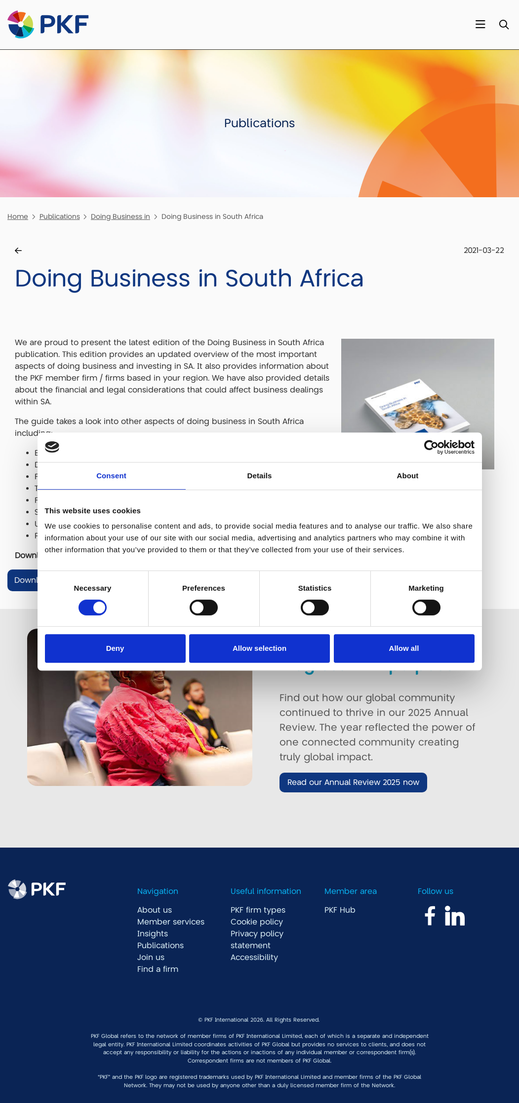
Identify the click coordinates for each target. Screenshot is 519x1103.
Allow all (404, 648)
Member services (170, 922)
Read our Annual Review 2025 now (353, 782)
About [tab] (408, 475)
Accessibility (254, 957)
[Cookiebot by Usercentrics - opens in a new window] (431, 447)
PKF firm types (258, 910)
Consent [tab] (111, 475)
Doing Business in (120, 216)
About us (154, 910)
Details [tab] (259, 475)
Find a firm (157, 969)
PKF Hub (340, 910)
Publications (60, 216)
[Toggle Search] (504, 25)
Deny (115, 648)
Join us (150, 957)
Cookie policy (257, 922)
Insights (152, 934)
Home (17, 216)
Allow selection (259, 648)
